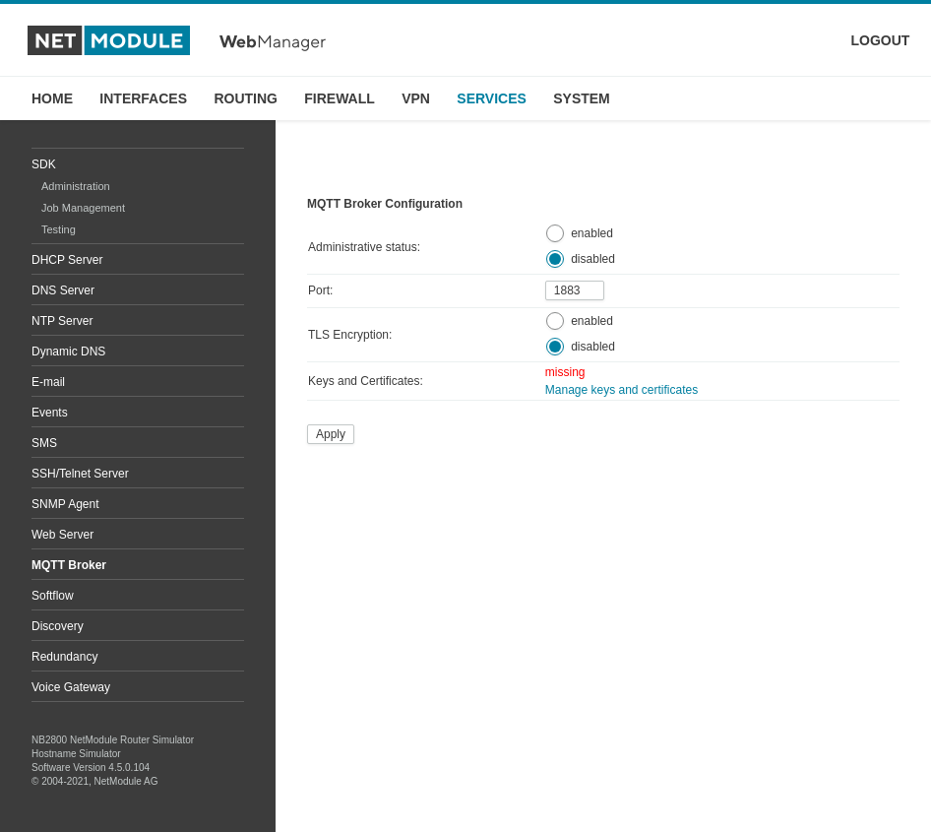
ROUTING (246, 98)
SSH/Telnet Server (80, 473)
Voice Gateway (70, 687)
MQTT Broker (68, 565)
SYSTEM (581, 98)
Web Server (62, 535)
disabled (593, 259)
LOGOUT (880, 40)
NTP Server (62, 321)
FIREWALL (339, 98)
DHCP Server (66, 260)
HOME (52, 98)
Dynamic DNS (68, 351)
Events (49, 412)
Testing (58, 229)
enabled (592, 233)
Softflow (52, 596)
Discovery (57, 626)
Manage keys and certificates (621, 390)
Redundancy (64, 657)
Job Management (83, 208)
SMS (44, 443)
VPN (416, 98)
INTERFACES (143, 98)
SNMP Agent (64, 504)
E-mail (48, 382)
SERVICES (492, 98)
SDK (43, 164)
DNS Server (62, 290)
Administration (75, 186)
